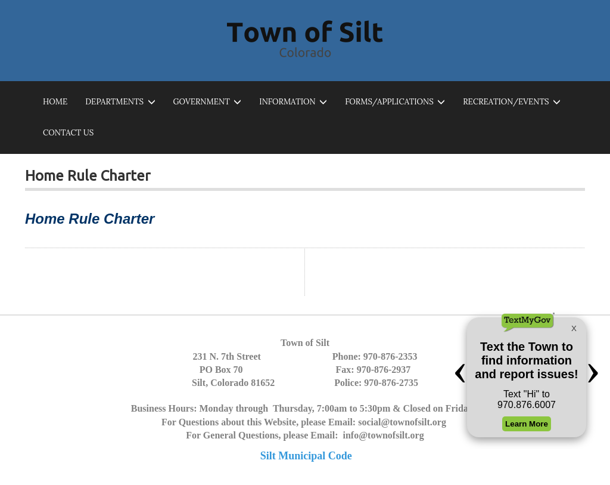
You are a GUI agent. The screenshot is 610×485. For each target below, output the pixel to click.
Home (55, 102)
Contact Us (68, 133)
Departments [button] (120, 102)
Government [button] (207, 102)
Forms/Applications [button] (395, 102)
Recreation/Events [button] (512, 102)
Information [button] (293, 102)
